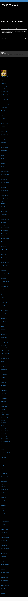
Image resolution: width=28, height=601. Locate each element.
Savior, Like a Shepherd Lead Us (4, 476)
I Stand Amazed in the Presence (4, 307)
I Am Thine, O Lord (3, 283)
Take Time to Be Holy (3, 505)
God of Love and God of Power (4, 233)
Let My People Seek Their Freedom (5, 350)
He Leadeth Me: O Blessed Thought (5, 262)
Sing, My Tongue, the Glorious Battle (5, 486)
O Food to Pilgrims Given (3, 401)
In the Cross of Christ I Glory (4, 299)
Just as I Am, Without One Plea (4, 342)
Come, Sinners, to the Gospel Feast (4, 177)
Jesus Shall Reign (3, 331)
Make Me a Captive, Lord (3, 364)
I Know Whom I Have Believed (4, 286)
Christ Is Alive (2, 155)
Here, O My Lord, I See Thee (4, 265)
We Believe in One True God (4, 556)
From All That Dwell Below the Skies (5, 219)
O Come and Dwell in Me (3, 396)
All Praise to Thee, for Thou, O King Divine (5, 96)
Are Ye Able (2, 115)
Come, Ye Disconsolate (3, 187)
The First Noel (2, 518)
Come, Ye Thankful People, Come (4, 190)
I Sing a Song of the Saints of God (4, 302)
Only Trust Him (2, 425)
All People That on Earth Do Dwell (4, 94)
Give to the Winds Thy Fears (4, 222)
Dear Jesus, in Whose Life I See (4, 198)
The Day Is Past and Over (3, 513)
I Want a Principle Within (3, 313)
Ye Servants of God (3, 593)
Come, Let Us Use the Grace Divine (5, 174)
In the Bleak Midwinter (3, 297)
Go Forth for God (3, 243)
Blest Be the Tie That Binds (4, 136)
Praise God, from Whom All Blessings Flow (5, 452)
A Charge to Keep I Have (3, 83)
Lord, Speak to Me (3, 361)
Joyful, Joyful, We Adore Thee (4, 339)
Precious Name (2, 460)
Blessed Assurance (3, 128)
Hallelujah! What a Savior (3, 254)
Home (1, 0)
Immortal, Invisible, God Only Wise (5, 291)
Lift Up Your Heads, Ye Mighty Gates (5, 353)
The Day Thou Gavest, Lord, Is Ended (5, 516)
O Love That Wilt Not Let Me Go (4, 417)
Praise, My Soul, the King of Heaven (5, 454)
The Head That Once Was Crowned (5, 521)
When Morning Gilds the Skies (4, 577)
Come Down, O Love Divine (4, 169)
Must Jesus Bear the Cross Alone (4, 372)
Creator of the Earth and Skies (4, 193)
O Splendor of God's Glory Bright (4, 438)
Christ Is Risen (2, 158)
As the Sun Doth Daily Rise (4, 118)
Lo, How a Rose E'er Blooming (4, 356)
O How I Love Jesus (3, 409)
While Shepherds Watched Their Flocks (5, 585)
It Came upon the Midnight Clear (4, 310)
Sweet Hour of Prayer (3, 502)
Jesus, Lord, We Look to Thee (4, 323)
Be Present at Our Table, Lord (4, 126)
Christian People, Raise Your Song (4, 153)
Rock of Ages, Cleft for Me (4, 473)
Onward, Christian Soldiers (4, 428)
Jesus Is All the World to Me (4, 318)
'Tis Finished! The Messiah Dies (4, 543)
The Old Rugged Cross (3, 524)
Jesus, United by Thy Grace (4, 337)
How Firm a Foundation (3, 278)
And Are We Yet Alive (3, 110)
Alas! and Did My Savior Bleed (4, 86)
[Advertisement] (14, 13)
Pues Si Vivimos (2, 462)
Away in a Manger (3, 120)
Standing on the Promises (3, 497)
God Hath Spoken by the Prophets (4, 230)
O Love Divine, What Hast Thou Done (5, 414)
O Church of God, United (3, 393)
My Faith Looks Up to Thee (4, 374)
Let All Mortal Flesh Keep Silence (4, 348)
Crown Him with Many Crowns (4, 195)
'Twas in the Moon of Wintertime (4, 551)
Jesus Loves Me (2, 326)
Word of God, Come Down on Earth (5, 591)
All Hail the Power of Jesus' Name (4, 91)
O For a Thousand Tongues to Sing (4, 404)
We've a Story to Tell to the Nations (5, 564)
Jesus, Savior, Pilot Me (3, 329)
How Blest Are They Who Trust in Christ (5, 273)
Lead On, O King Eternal (3, 345)
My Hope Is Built (3, 377)
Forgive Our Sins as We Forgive (4, 211)
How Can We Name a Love (4, 275)
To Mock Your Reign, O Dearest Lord (5, 548)
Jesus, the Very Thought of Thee (4, 334)
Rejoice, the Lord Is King (3, 465)
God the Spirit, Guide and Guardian (5, 238)
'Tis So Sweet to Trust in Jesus (4, 545)
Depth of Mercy (2, 201)
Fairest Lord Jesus (3, 206)
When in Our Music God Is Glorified (5, 572)
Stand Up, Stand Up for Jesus (4, 500)
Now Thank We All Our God (4, 390)
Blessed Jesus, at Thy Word (4, 131)
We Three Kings (2, 561)
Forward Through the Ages (4, 217)
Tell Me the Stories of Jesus (4, 508)
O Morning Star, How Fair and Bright (5, 420)
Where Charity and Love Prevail (4, 580)
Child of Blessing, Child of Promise (5, 147)
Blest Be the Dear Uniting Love (4, 134)
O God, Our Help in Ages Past (4, 406)
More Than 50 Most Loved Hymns (4, 76)
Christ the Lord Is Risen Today (4, 161)
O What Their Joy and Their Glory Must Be (5, 441)
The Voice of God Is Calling (4, 532)
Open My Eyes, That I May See (4, 430)
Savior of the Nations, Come (4, 478)
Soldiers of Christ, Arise (3, 492)
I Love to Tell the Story (3, 289)
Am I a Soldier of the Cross (4, 107)
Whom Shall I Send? (3, 588)
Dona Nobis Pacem (3, 203)
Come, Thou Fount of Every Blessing (5, 182)
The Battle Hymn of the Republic (4, 510)
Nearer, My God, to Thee (3, 380)
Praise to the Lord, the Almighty (4, 457)
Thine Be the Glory (3, 534)
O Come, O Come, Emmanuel (4, 398)
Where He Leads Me (3, 583)
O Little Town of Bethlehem (4, 412)
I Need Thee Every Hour (3, 294)
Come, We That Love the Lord (4, 185)
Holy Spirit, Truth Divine (3, 270)
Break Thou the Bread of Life (4, 142)
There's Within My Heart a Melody (4, 529)
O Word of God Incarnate (3, 444)
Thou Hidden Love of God (4, 540)
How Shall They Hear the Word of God (5, 281)
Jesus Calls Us (2, 315)
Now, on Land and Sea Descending (4, 388)
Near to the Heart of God (3, 382)
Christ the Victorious (3, 163)
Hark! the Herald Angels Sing (4, 257)
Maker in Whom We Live (3, 366)
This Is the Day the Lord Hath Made (5, 537)
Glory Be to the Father (3, 225)
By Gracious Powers (3, 145)
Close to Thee (2, 166)
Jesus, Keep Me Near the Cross (4, 321)
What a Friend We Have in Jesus (4, 567)
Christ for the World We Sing (4, 150)
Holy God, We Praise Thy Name (4, 267)
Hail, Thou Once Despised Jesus (4, 251)
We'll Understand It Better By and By (5, 559)
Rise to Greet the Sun (3, 470)
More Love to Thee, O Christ (4, 369)
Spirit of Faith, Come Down (4, 494)
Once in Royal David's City (4, 422)
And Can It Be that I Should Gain (4, 112)
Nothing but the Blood (3, 385)
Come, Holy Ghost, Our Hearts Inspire (5, 171)
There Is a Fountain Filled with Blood (5, 526)
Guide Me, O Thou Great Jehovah (4, 249)
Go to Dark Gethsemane (3, 246)
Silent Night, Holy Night (3, 484)
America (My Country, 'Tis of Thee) (5, 104)
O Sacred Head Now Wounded (4, 433)
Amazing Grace (2, 102)
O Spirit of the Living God (4, 436)
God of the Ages (2, 235)
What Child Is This (3, 569)
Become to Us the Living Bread (6, 0)
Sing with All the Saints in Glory (4, 489)
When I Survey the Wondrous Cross (5, 575)
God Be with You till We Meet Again (5, 227)
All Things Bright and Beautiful (4, 99)
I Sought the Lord (3, 305)
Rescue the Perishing (3, 468)
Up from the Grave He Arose (4, 553)
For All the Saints (3, 209)
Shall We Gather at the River (4, 481)
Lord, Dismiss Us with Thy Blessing (5, 358)
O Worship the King (3, 446)
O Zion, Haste (2, 449)
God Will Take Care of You (4, 241)
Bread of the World (3, 139)
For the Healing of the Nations (4, 214)
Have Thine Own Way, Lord (4, 259)
